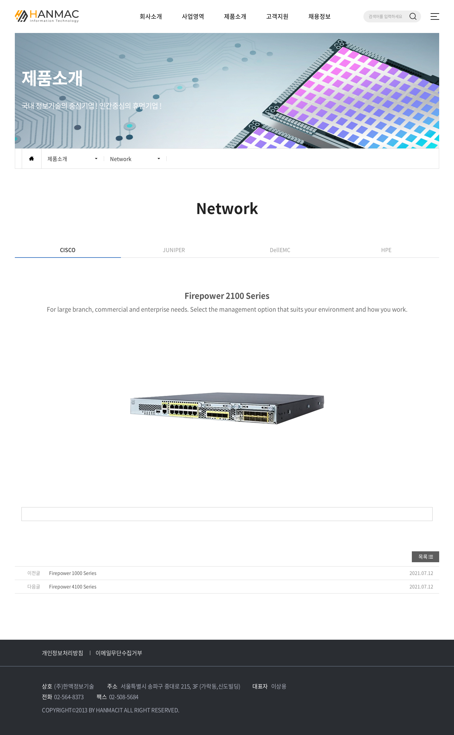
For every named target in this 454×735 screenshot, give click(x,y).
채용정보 (319, 16)
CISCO (67, 250)
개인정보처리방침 (62, 653)
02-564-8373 (68, 696)
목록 (423, 556)
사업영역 (193, 16)
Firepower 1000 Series (73, 572)
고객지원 (277, 16)
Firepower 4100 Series (73, 586)
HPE (386, 250)
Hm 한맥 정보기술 (47, 16)
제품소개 (235, 16)
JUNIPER (174, 250)
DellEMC (280, 250)
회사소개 (151, 16)
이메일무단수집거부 (119, 653)
